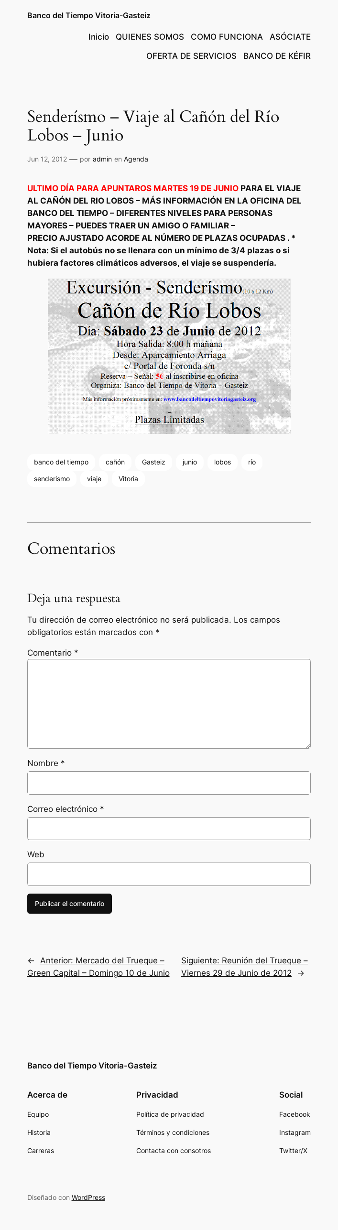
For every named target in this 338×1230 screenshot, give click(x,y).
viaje (94, 479)
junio (190, 462)
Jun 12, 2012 (47, 159)
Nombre (46, 763)
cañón (115, 462)
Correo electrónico (65, 809)
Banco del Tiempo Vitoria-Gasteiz (89, 15)
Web (35, 854)
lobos (222, 462)
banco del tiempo (61, 462)
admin (102, 159)
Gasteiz (153, 462)
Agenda (136, 159)
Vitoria (128, 479)
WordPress (88, 1197)
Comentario (52, 653)
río (252, 462)
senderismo (52, 479)
